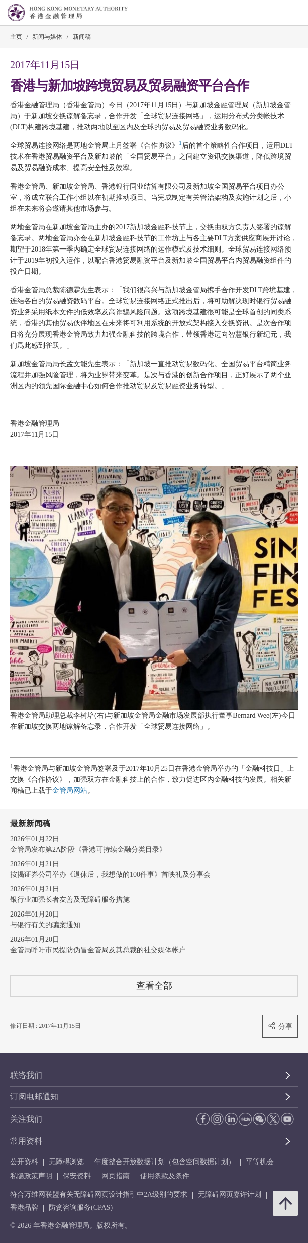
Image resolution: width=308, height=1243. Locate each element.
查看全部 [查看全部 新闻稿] (154, 985)
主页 (16, 36)
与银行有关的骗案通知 (45, 925)
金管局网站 (69, 790)
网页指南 (115, 1176)
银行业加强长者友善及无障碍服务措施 (70, 899)
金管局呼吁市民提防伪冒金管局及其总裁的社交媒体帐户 (98, 950)
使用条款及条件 (164, 1176)
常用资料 (26, 1141)
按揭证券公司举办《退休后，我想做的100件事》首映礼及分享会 (110, 874)
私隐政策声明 (31, 1176)
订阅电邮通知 (34, 1096)
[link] (274, 13)
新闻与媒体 (47, 36)
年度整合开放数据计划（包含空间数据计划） (164, 1162)
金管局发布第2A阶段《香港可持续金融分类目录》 (88, 849)
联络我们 (26, 1075)
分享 (280, 1026)
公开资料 (24, 1162)
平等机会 (260, 1162)
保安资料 (77, 1176)
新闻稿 (82, 36)
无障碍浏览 (66, 1162)
